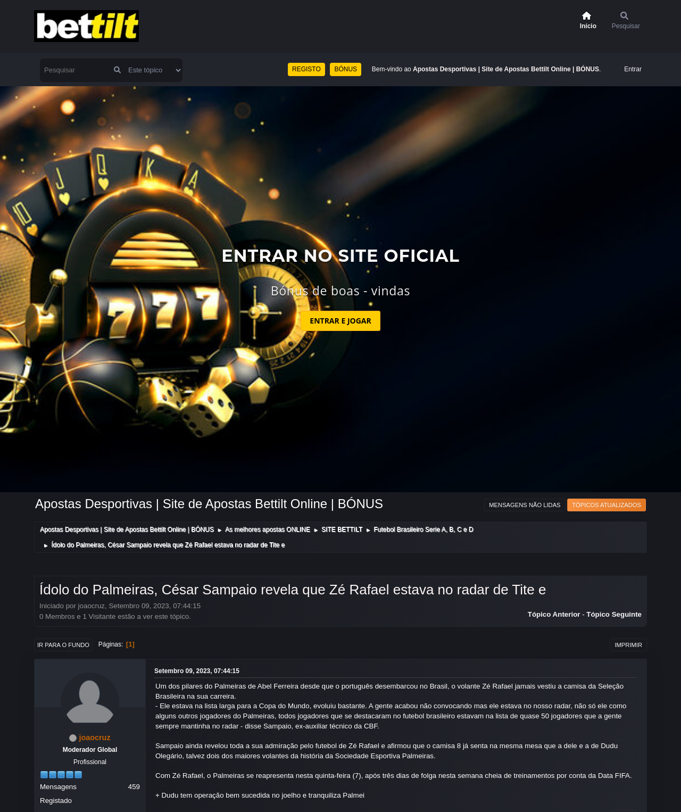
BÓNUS (345, 69)
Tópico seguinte (614, 614)
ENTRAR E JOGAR (340, 321)
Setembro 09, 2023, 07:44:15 (196, 671)
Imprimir (628, 645)
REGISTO (306, 69)
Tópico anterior (554, 614)
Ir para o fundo (63, 645)
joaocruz (94, 737)
